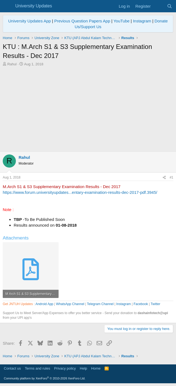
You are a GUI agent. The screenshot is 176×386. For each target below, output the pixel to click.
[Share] (164, 177)
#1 (171, 177)
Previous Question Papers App (82, 21)
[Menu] (7, 6)
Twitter (155, 304)
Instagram (142, 21)
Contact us (12, 368)
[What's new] (158, 6)
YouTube (121, 21)
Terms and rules (37, 368)
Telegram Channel (100, 304)
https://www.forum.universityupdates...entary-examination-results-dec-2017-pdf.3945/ (80, 192)
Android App (44, 304)
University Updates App (29, 21)
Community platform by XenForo (44, 378)
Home (96, 368)
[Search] (169, 6)
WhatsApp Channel (70, 304)
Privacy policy (65, 368)
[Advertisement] (88, 107)
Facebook (141, 304)
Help (83, 368)
